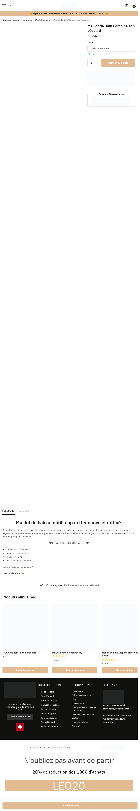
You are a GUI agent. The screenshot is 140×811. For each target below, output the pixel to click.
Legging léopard (48, 709)
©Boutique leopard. (37, 747)
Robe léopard (47, 692)
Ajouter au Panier (70, 805)
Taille (90, 42)
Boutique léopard (10, 20)
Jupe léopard (47, 696)
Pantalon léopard (49, 718)
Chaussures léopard (51, 705)
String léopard (48, 722)
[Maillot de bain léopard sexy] (74, 626)
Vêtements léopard (89, 585)
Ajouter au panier (118, 62)
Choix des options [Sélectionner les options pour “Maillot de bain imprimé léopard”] (25, 670)
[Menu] (7, 5)
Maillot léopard (42, 20)
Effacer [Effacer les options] (90, 54)
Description (24, 511)
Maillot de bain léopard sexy (67, 652)
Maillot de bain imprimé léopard (19, 652)
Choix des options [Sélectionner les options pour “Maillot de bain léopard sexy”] (75, 670)
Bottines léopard (49, 701)
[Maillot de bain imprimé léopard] (25, 626)
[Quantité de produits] (91, 63)
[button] (60, 656)
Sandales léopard (49, 727)
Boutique (27, 20)
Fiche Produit (8, 511)
